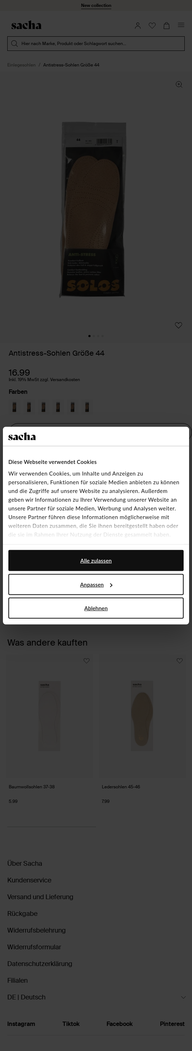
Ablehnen (96, 608)
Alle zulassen (96, 560)
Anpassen (96, 584)
